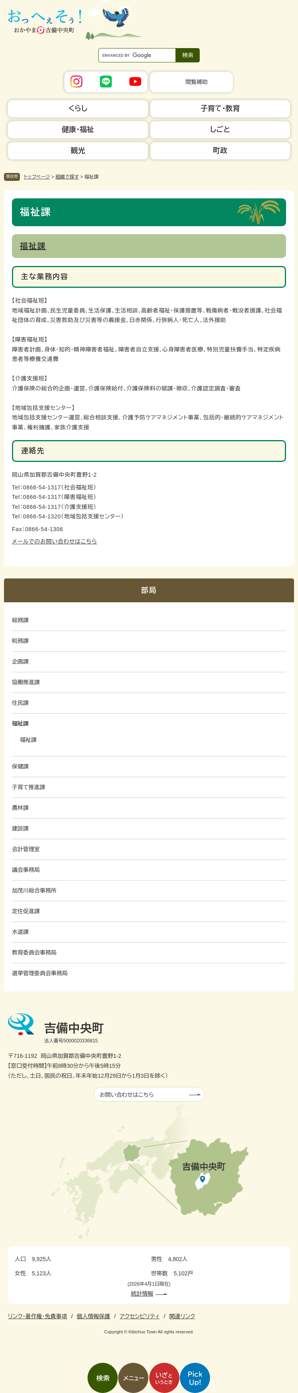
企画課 (20, 661)
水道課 (20, 932)
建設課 (20, 828)
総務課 (20, 620)
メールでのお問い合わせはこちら (54, 541)
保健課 (20, 766)
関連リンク (182, 1316)
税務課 (20, 641)
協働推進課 (26, 682)
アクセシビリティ (140, 1316)
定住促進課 (26, 911)
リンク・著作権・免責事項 (37, 1316)
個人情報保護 (93, 1316)
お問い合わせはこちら (127, 1095)
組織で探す (67, 177)
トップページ (37, 177)
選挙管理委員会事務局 (40, 973)
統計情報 (142, 1293)
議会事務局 (26, 870)
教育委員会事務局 (34, 952)
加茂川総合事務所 (34, 890)
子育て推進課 (28, 787)
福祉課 (33, 246)
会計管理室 (26, 849)
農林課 (20, 808)
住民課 (20, 703)
